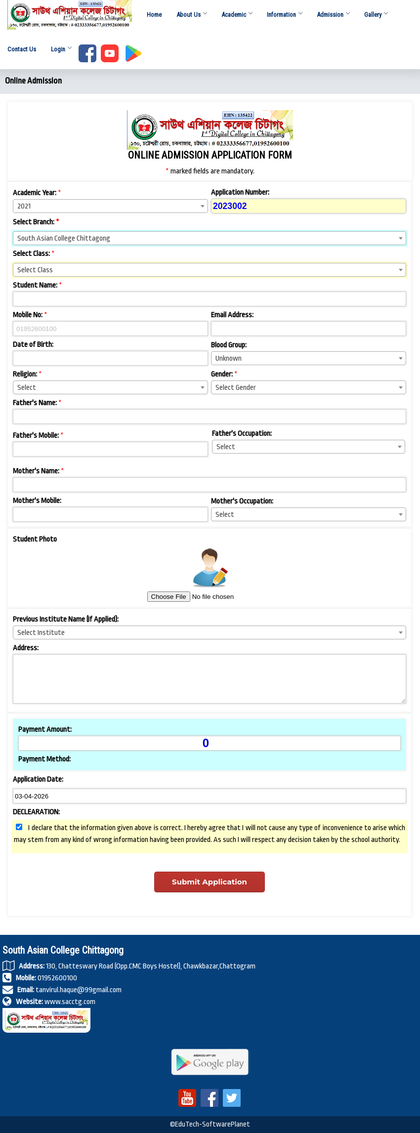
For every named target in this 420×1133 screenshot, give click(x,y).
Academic (236, 16)
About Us (191, 16)
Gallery (375, 16)
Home (154, 16)
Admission (333, 16)
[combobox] (110, 206)
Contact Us (21, 51)
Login (61, 51)
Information (284, 16)
